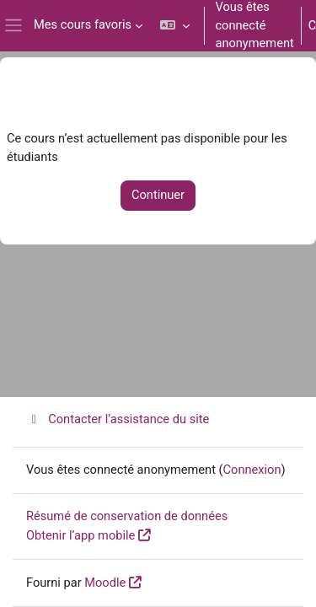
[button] (175, 25)
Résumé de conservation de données (127, 516)
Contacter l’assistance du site (117, 419)
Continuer (158, 194)
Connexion (252, 469)
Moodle (105, 582)
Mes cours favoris (82, 24)
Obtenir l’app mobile (80, 535)
